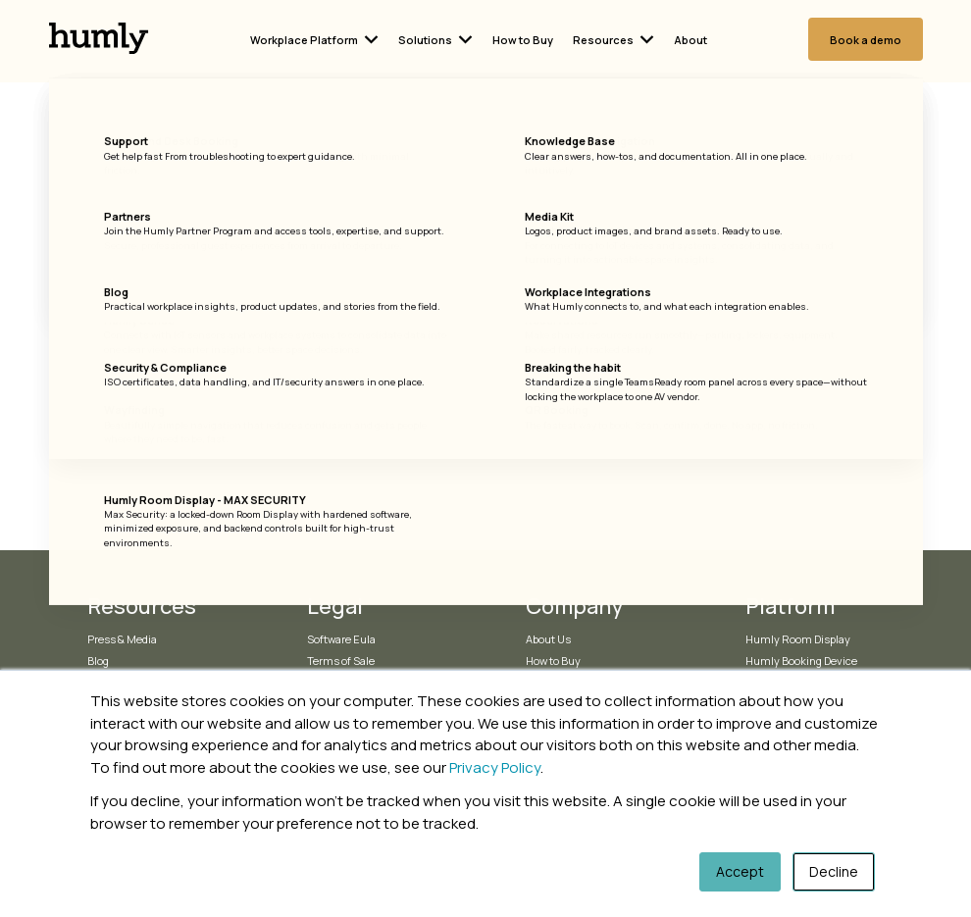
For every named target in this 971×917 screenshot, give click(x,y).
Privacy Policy (494, 767)
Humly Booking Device (801, 660)
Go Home (486, 372)
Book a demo (865, 39)
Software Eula (341, 639)
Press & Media (122, 639)
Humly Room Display (797, 639)
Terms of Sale (341, 660)
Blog (98, 660)
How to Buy (522, 39)
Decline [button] (833, 871)
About (690, 39)
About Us (548, 639)
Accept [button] (740, 871)
